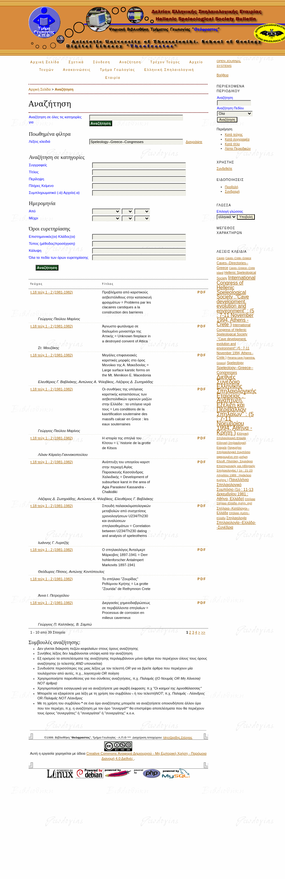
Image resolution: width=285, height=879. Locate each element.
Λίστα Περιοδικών (238, 148)
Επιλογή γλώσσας (230, 211)
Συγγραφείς (38, 165)
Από (32, 211)
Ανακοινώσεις (77, 70)
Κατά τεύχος (234, 134)
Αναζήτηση (130, 62)
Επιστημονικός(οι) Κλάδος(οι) (52, 236)
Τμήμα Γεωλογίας (117, 70)
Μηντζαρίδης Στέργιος (177, 737)
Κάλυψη (35, 250)
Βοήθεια (222, 75)
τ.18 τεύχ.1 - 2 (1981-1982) (51, 292)
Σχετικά (76, 62)
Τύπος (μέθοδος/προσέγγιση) (52, 243)
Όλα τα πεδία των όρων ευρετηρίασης (58, 257)
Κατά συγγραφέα (237, 139)
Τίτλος (34, 172)
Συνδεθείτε (224, 168)
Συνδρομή (232, 191)
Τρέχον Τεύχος (165, 62)
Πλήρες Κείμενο (41, 186)
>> (203, 632)
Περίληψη (36, 179)
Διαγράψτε (194, 142)
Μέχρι (33, 218)
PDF (202, 292)
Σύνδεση (101, 62)
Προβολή (231, 187)
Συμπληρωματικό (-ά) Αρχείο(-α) (54, 193)
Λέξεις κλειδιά (39, 141)
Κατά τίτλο (232, 144)
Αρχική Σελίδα (44, 62)
